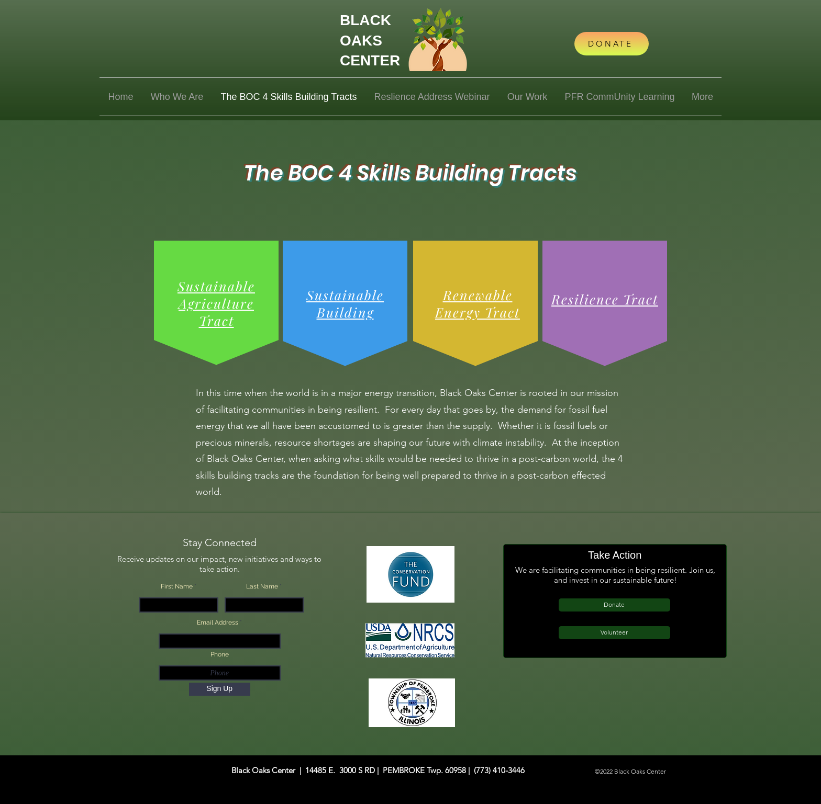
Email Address (217, 622)
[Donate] (614, 605)
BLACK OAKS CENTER (370, 40)
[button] (177, 97)
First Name (177, 586)
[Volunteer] (614, 632)
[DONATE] (611, 43)
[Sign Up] (219, 689)
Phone (219, 654)
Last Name (262, 586)
